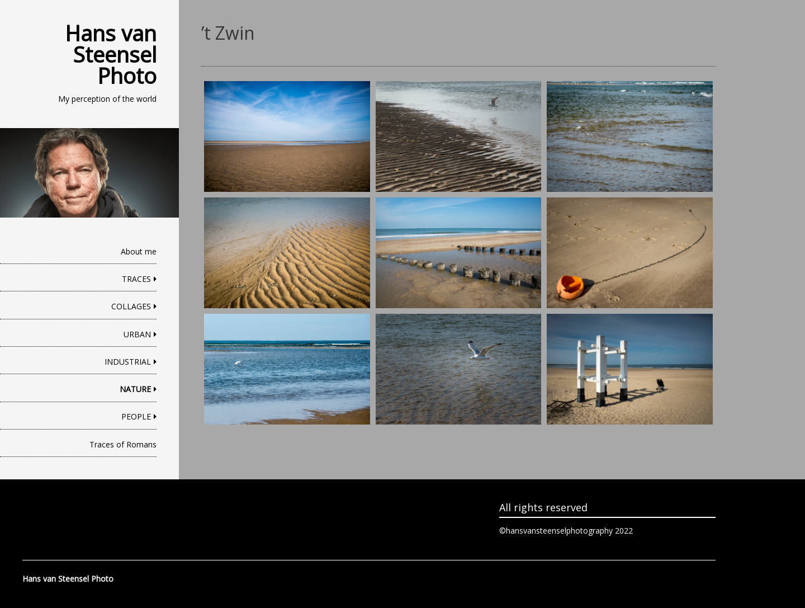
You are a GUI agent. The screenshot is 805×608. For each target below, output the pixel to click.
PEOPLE (136, 416)
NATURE (135, 389)
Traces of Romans (123, 444)
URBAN (137, 334)
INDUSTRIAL (128, 361)
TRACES (136, 279)
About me (139, 251)
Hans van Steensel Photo (111, 54)
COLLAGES (131, 306)
